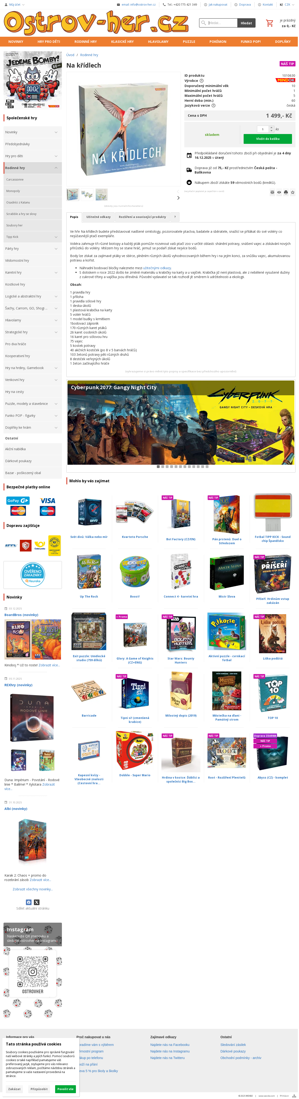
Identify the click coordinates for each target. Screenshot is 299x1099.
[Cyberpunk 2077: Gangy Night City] (181, 426)
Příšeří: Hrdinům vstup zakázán (272, 601)
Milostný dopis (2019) (180, 716)
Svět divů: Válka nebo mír (89, 537)
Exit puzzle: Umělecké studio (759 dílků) (89, 658)
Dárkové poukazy (233, 1051)
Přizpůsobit (39, 1089)
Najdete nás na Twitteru (167, 1058)
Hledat (246, 23)
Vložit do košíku (268, 139)
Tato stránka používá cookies (33, 1044)
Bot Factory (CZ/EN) (180, 539)
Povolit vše (65, 1089)
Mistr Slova (227, 596)
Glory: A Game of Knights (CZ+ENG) (135, 660)
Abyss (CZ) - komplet (273, 778)
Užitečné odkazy (98, 217)
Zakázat (14, 1089)
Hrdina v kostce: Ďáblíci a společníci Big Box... (181, 779)
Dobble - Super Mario (134, 775)
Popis (74, 217)
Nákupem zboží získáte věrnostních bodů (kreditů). (235, 182)
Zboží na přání (86, 1064)
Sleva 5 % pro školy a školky (97, 1071)
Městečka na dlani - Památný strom (227, 718)
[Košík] (280, 23)
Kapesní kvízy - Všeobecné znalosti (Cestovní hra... (89, 779)
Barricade (89, 716)
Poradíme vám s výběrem (95, 1045)
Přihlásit (284, 1095)
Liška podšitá (273, 658)
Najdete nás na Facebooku (169, 1045)
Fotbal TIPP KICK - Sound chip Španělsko (273, 539)
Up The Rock (89, 596)
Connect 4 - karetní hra (181, 596)
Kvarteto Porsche (135, 537)
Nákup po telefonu (89, 1058)
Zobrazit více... (49, 665)
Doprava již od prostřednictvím (236, 170)
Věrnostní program (89, 1051)
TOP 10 (273, 718)
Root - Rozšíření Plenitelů (227, 778)
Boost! (135, 596)
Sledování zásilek (233, 1045)
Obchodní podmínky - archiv (241, 1058)
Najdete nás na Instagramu (170, 1051)
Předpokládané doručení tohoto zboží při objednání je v (243, 155)
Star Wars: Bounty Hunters (180, 660)
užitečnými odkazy (157, 268)
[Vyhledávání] (218, 23)
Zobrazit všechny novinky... (33, 889)
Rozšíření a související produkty (142, 217)
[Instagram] (33, 972)
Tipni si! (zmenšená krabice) (135, 720)
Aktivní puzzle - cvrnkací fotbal (227, 658)
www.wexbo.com (267, 1095)
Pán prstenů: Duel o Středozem (227, 541)
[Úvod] (96, 23)
